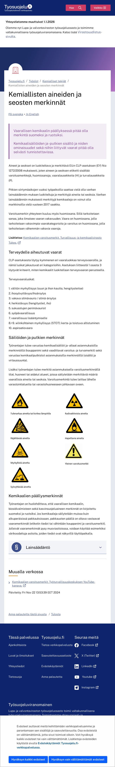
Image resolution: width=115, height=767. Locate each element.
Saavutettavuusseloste (56, 655)
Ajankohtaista (17, 645)
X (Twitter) (90, 655)
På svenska (15, 114)
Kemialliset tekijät (54, 81)
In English (32, 114)
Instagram (90, 687)
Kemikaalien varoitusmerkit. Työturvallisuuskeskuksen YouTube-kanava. (53, 583)
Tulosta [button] (56, 614)
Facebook (90, 645)
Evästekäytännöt (52, 666)
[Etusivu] (18, 7)
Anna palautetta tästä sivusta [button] (27, 614)
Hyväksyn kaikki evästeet (28, 759)
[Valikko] (100, 7)
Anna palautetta (51, 676)
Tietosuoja (15, 676)
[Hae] (76, 8)
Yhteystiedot (16, 666)
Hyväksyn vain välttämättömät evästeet (77, 759)
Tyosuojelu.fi (16, 81)
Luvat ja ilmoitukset (21, 655)
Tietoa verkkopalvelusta (57, 645)
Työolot (33, 81)
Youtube (89, 676)
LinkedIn (89, 666)
